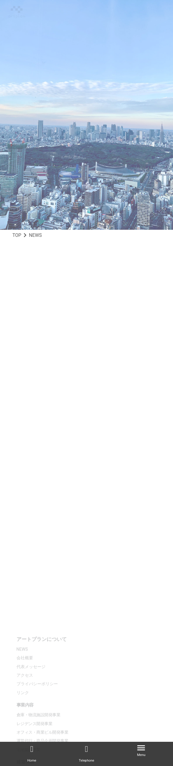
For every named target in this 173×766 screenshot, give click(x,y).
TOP (16, 235)
